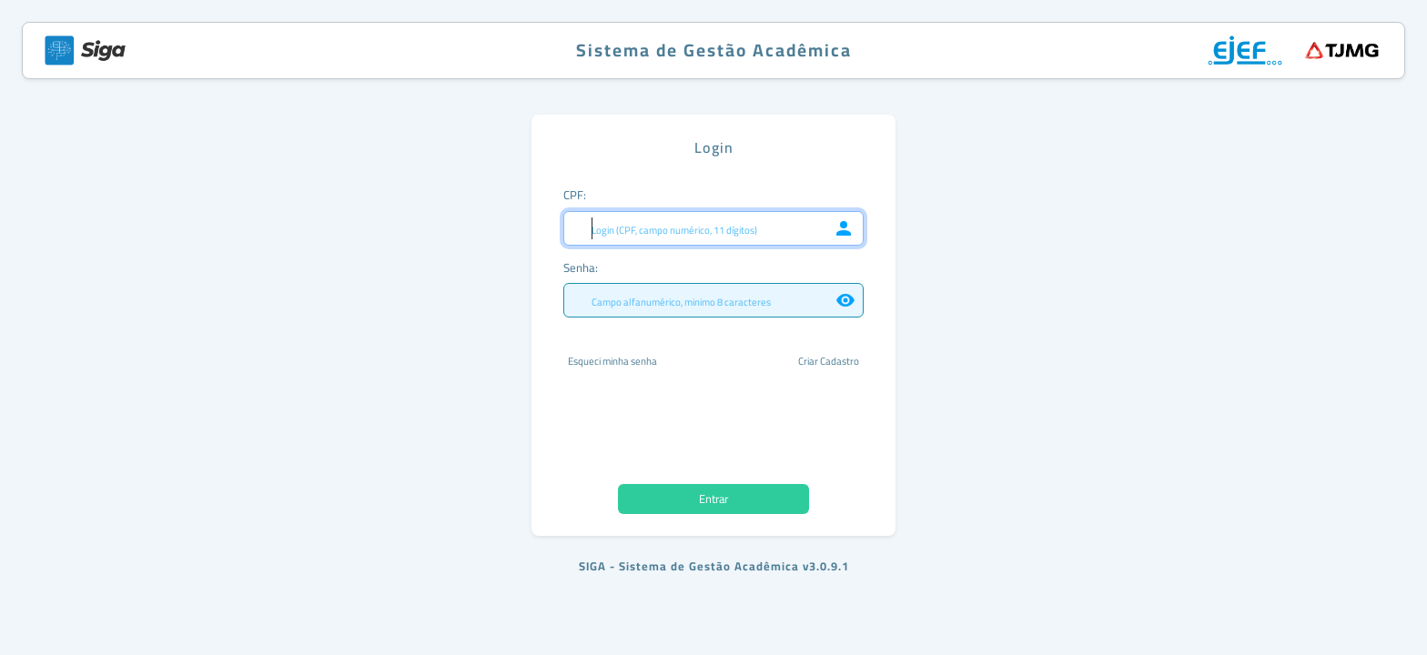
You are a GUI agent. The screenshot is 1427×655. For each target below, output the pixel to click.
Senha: (580, 267)
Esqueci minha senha (612, 361)
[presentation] (713, 426)
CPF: (574, 195)
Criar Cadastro (828, 361)
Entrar (713, 498)
